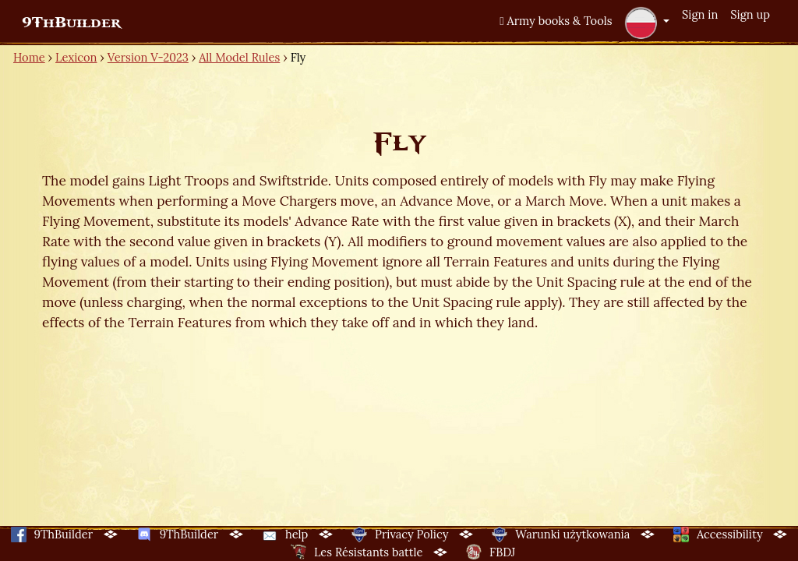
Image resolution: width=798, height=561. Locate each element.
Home (29, 57)
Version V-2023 (148, 57)
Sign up (750, 14)
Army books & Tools (556, 20)
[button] (647, 22)
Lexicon (76, 57)
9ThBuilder (71, 22)
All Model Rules (239, 57)
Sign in (700, 14)
